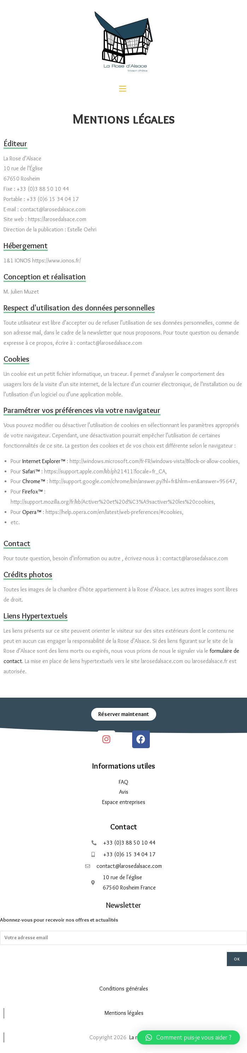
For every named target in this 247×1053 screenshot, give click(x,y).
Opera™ (31, 512)
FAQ (123, 782)
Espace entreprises (123, 802)
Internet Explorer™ (43, 461)
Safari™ (31, 471)
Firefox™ (32, 491)
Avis (123, 791)
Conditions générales (123, 988)
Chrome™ (33, 481)
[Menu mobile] (122, 89)
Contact (123, 827)
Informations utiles (123, 766)
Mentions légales (124, 1013)
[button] (188, 1037)
